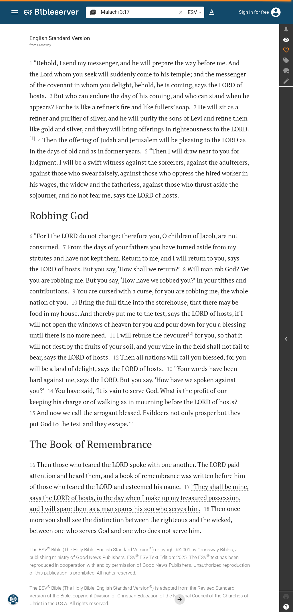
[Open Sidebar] (286, 339)
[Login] (276, 12)
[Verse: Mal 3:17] (286, 40)
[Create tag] (286, 60)
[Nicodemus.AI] (13, 599)
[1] (32, 138)
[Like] (286, 50)
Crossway (44, 45)
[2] (190, 333)
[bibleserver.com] (51, 13)
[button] (14, 12)
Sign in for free (254, 12)
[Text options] (211, 12)
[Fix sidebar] (286, 29)
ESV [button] (196, 12)
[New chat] (286, 71)
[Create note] (286, 81)
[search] (139, 12)
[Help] (286, 607)
